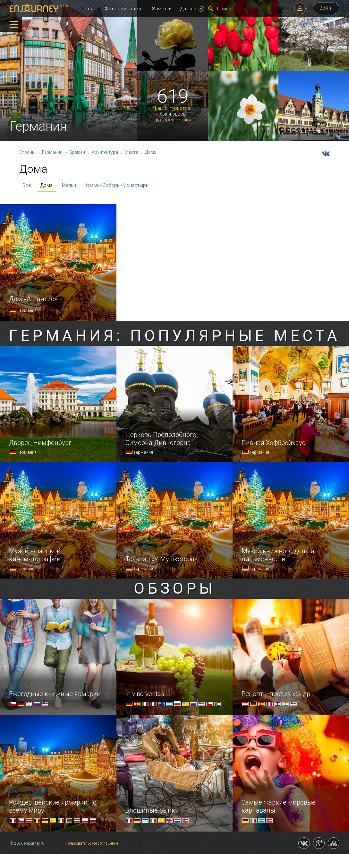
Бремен (77, 152)
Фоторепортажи (123, 9)
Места (131, 152)
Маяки (69, 185)
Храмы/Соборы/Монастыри (117, 185)
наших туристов (172, 108)
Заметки (162, 9)
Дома (46, 185)
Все (26, 185)
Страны (27, 152)
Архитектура (105, 152)
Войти (326, 8)
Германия (52, 152)
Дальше (192, 9)
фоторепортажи (173, 120)
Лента (87, 9)
